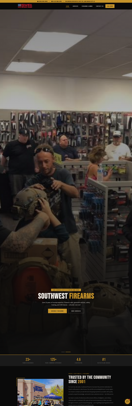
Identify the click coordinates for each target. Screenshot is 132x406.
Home (67, 6)
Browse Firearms (57, 311)
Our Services (76, 311)
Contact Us (99, 6)
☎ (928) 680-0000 (42, 1)
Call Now (110, 6)
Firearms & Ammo (87, 6)
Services (75, 6)
